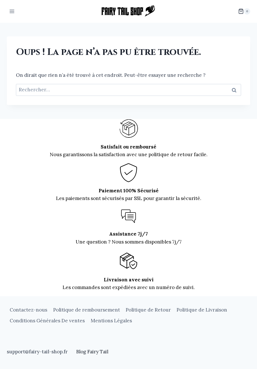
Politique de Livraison (202, 310)
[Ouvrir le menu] (12, 11)
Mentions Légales (111, 321)
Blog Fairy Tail (92, 352)
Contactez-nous (28, 310)
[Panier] (244, 11)
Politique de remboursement (86, 310)
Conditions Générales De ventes (47, 321)
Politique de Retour (148, 310)
